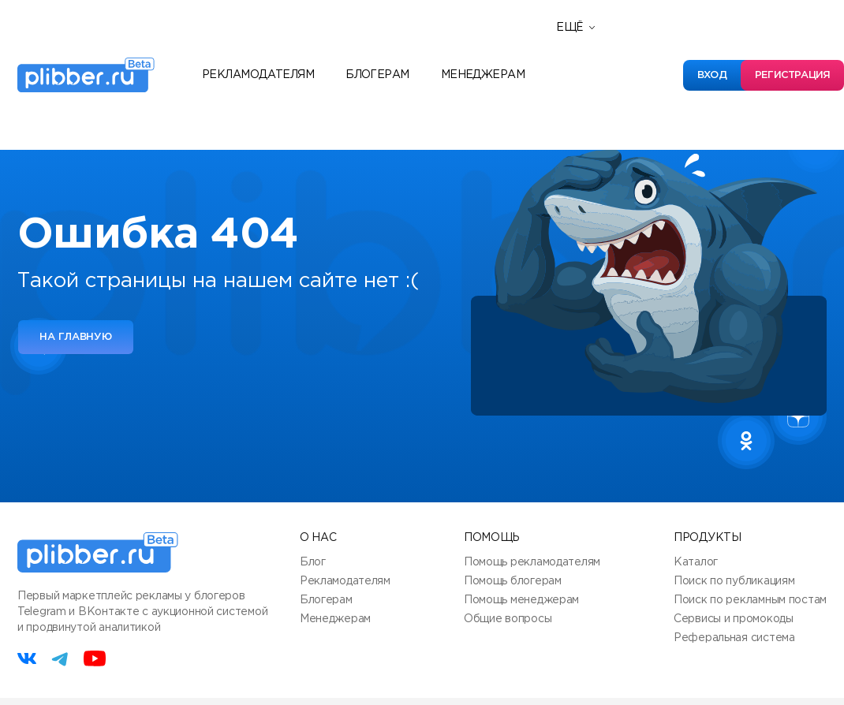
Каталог (696, 562)
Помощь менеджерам (521, 600)
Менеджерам (483, 75)
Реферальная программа (640, 42)
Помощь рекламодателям (532, 562)
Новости (588, 65)
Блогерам (377, 75)
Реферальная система (734, 638)
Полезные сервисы (620, 89)
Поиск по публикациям (734, 581)
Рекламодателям (258, 75)
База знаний (600, 113)
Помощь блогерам (513, 581)
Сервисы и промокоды (734, 619)
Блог (313, 562)
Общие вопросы (507, 619)
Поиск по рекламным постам (750, 600)
